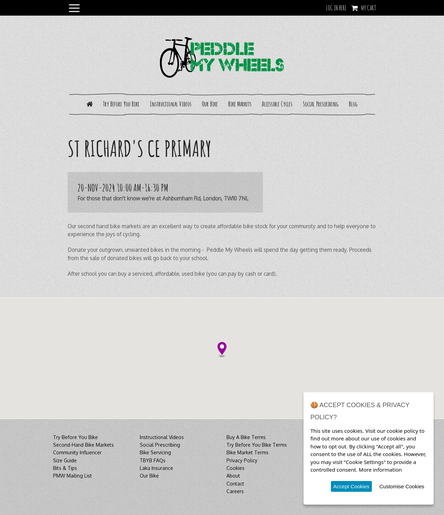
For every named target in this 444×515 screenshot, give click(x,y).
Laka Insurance (156, 468)
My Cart (368, 7)
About (233, 476)
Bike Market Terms (247, 452)
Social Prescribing (321, 104)
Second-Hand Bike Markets (83, 445)
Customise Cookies (401, 486)
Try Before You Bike (121, 104)
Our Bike (210, 104)
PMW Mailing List (72, 476)
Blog (353, 104)
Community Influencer (77, 452)
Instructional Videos (170, 104)
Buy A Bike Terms (246, 437)
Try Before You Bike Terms (257, 445)
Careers (235, 491)
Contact (235, 484)
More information (380, 469)
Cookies (236, 468)
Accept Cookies (351, 486)
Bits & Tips (65, 468)
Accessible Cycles (277, 104)
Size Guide (65, 460)
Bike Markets (239, 104)
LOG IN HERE (336, 7)
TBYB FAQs (152, 460)
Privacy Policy (242, 460)
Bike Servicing (155, 452)
